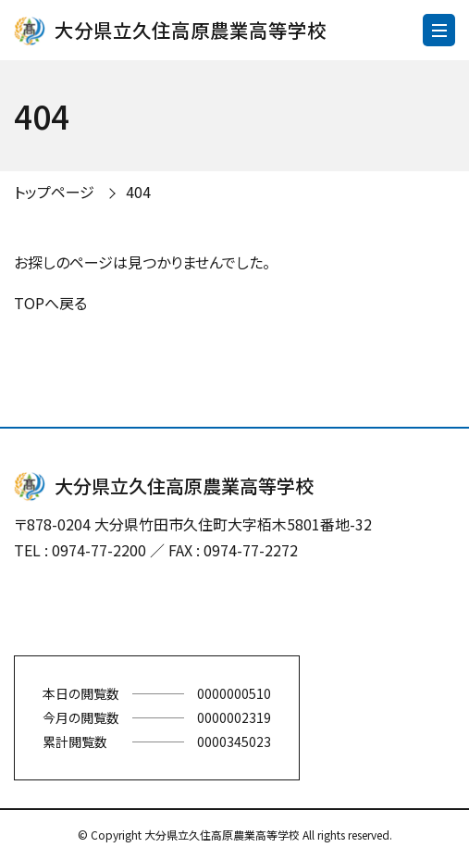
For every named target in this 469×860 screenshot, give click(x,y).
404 (138, 192)
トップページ (54, 192)
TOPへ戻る (50, 303)
